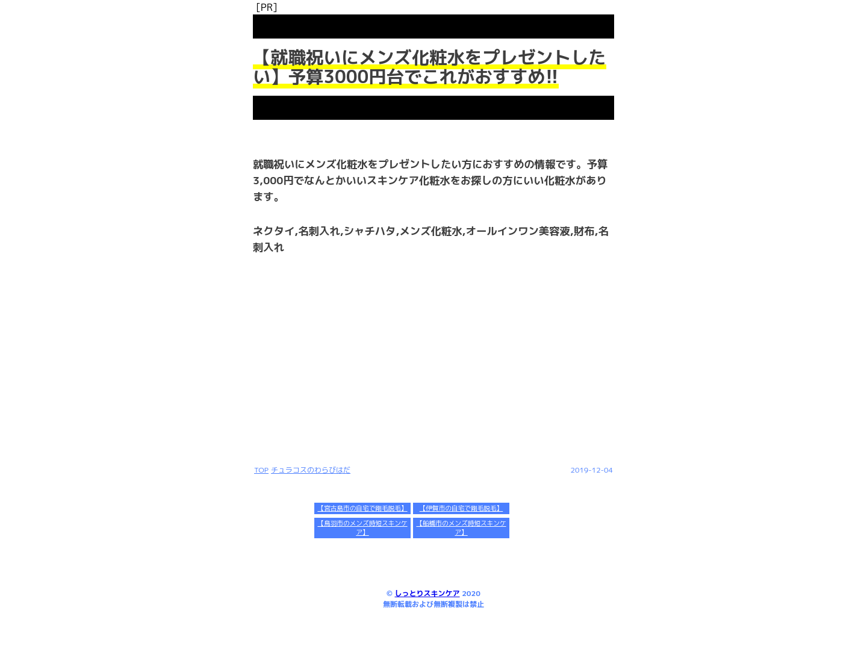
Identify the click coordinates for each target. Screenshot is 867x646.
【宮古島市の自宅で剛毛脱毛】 (362, 508)
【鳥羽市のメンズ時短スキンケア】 (362, 527)
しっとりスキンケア (427, 593)
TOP (261, 470)
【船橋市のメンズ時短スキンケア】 (461, 527)
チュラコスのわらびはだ (310, 470)
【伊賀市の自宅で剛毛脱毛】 (461, 508)
